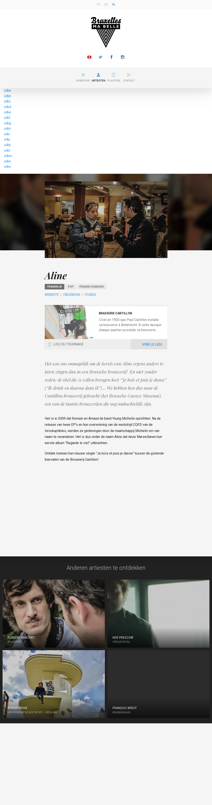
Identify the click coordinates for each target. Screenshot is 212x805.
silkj (7, 139)
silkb (7, 96)
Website (52, 295)
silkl (7, 150)
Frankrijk (54, 286)
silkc (7, 101)
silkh (7, 129)
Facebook (71, 295)
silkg (7, 123)
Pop (70, 286)
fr (98, 4)
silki (7, 134)
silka (7, 90)
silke (7, 112)
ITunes (90, 295)
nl (113, 4)
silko (7, 167)
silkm (8, 156)
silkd (7, 107)
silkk (7, 145)
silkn (7, 161)
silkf (7, 118)
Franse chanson (91, 286)
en (106, 4)
